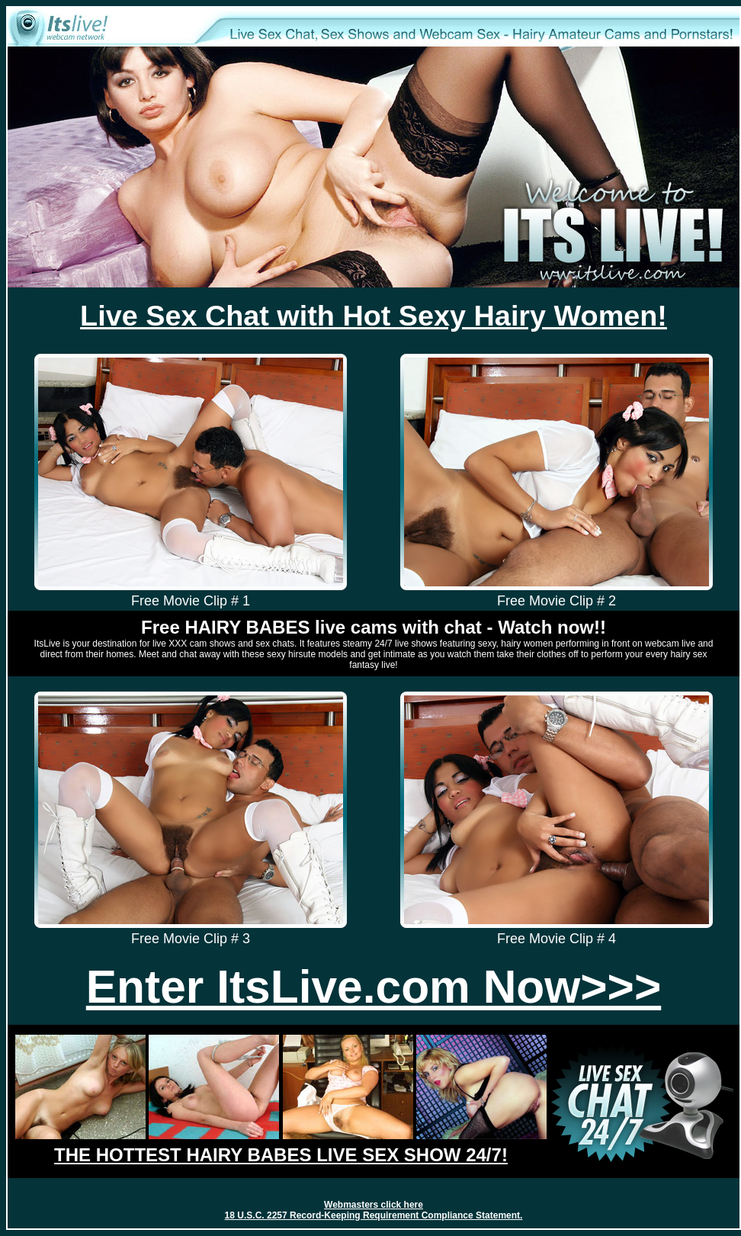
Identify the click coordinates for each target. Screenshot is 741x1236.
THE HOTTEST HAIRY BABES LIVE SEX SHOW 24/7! (281, 1155)
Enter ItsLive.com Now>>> (373, 987)
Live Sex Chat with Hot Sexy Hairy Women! (373, 316)
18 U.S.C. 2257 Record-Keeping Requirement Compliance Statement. (374, 1215)
